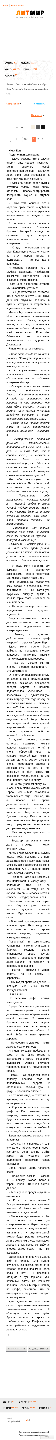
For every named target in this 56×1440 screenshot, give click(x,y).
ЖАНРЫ (9, 63)
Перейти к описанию (16, 1349)
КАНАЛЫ (10, 75)
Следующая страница (38, 1349)
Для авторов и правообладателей (34, 1432)
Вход (5, 5)
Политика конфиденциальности (33, 1435)
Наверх (47, 1437)
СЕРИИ (27, 69)
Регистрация (17, 5)
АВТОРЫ (25, 63)
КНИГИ (9, 69)
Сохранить (39, 104)
